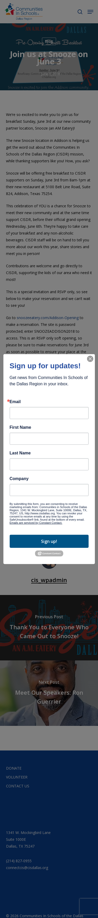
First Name (20, 427)
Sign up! (49, 541)
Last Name (20, 453)
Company (19, 478)
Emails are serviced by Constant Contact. (36, 522)
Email (15, 401)
